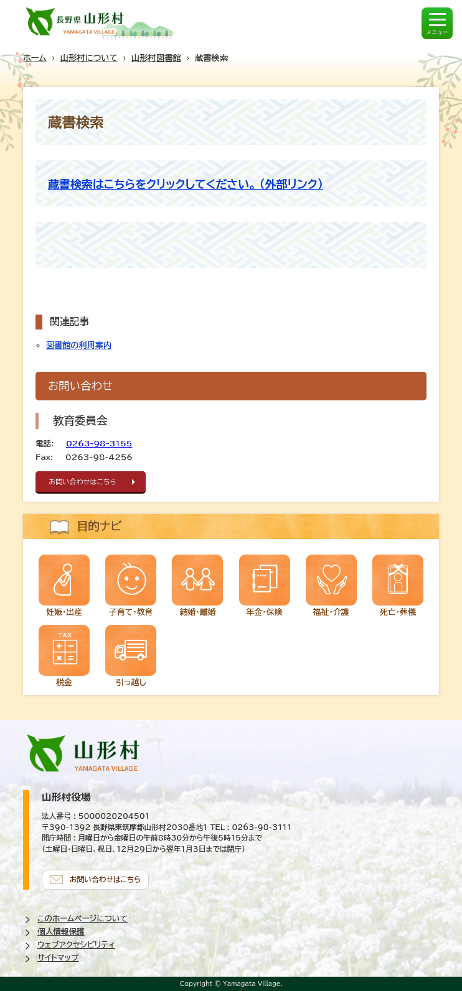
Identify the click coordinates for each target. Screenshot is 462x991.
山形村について (89, 57)
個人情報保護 (61, 932)
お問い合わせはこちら (82, 481)
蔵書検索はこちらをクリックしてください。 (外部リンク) (185, 184)
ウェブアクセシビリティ (76, 945)
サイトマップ (57, 958)
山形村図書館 (156, 57)
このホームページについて (82, 919)
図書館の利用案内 (78, 345)
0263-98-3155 (99, 444)
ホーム (35, 57)
